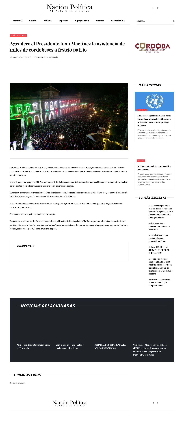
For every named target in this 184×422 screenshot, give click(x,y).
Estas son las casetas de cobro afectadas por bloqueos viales (160, 288)
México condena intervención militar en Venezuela (154, 171)
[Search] (173, 21)
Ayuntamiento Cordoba (18, 35)
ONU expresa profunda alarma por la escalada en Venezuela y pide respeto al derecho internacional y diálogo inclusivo (153, 122)
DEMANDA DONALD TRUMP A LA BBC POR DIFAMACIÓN (160, 256)
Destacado (142, 164)
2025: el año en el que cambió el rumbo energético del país (159, 244)
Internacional (143, 110)
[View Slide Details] (152, 47)
